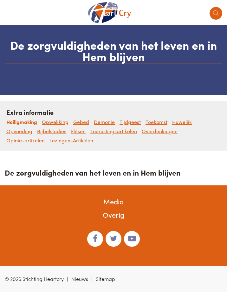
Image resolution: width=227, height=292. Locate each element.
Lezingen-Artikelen (71, 140)
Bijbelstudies (51, 131)
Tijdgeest (130, 122)
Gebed (81, 122)
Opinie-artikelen (25, 140)
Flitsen (78, 131)
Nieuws (79, 279)
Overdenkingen (160, 131)
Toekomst (156, 122)
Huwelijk (182, 122)
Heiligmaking (21, 122)
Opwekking (55, 122)
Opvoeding (19, 131)
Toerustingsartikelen (113, 131)
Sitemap (105, 279)
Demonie (104, 122)
